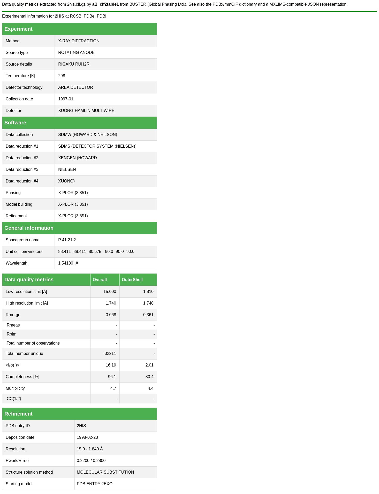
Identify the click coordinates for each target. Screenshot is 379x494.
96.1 (112, 377)
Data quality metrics (20, 4)
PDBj (101, 16)
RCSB (75, 16)
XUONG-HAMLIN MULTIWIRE (86, 110)
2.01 (150, 365)
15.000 (109, 291)
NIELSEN (67, 169)
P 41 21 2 (67, 240)
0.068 (111, 315)
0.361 (148, 315)
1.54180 (65, 263)
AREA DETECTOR (75, 87)
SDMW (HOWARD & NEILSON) (87, 134)
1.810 (148, 291)
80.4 (150, 377)
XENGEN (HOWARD (77, 158)
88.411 (64, 251)
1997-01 (65, 99)
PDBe (89, 16)
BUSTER (138, 4)
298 (61, 76)
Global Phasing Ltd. (167, 4)
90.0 (109, 251)
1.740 (111, 303)
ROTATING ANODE (76, 52)
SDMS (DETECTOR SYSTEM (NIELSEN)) (97, 146)
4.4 (151, 388)
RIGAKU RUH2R (73, 64)
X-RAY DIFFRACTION (78, 41)
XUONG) (66, 181)
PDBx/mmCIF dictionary (235, 4)
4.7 (113, 388)
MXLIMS (277, 4)
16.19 (111, 365)
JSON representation (327, 4)
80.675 (95, 251)
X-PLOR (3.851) (73, 192)
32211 (110, 353)
